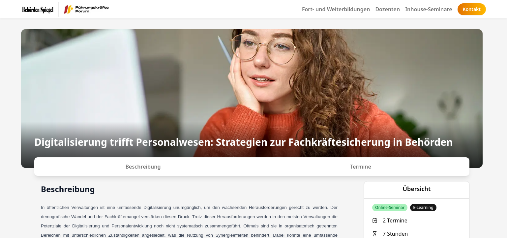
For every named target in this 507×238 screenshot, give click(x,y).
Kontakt (472, 9)
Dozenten (387, 9)
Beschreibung (143, 166)
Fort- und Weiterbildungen (336, 9)
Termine (360, 166)
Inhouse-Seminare (428, 9)
